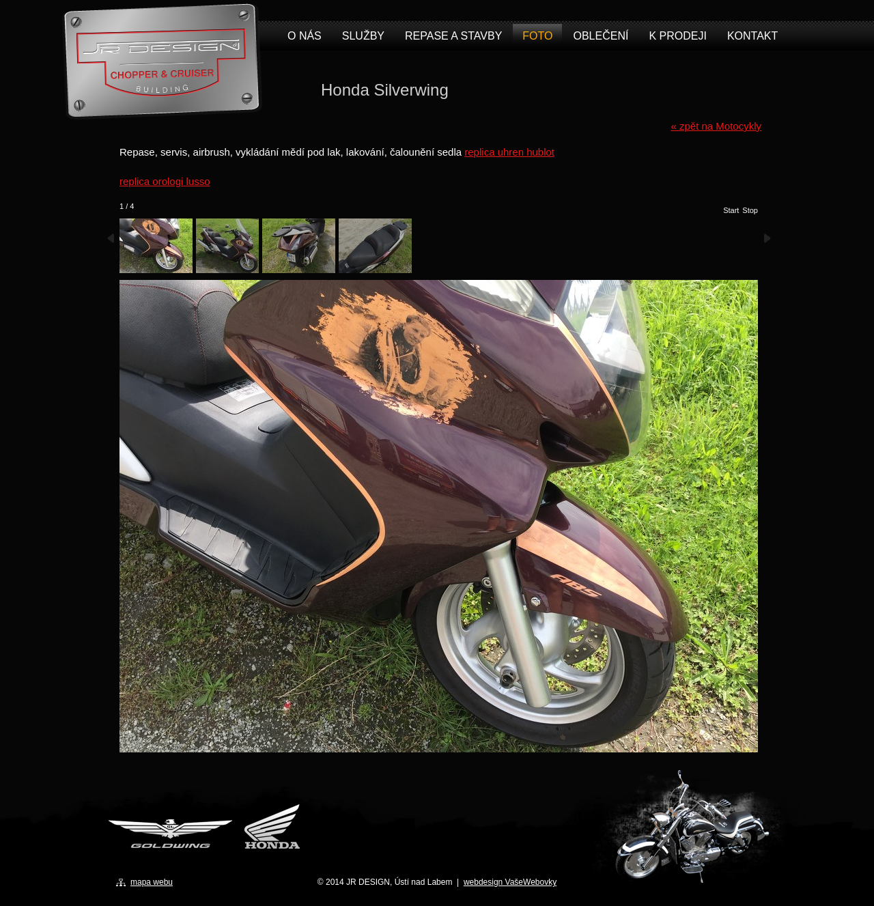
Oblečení (600, 36)
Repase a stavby (453, 36)
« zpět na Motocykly (716, 126)
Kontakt (752, 36)
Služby (363, 36)
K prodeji (677, 36)
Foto (537, 36)
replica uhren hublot (509, 152)
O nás (304, 36)
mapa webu (151, 882)
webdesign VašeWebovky (510, 882)
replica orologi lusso (164, 181)
